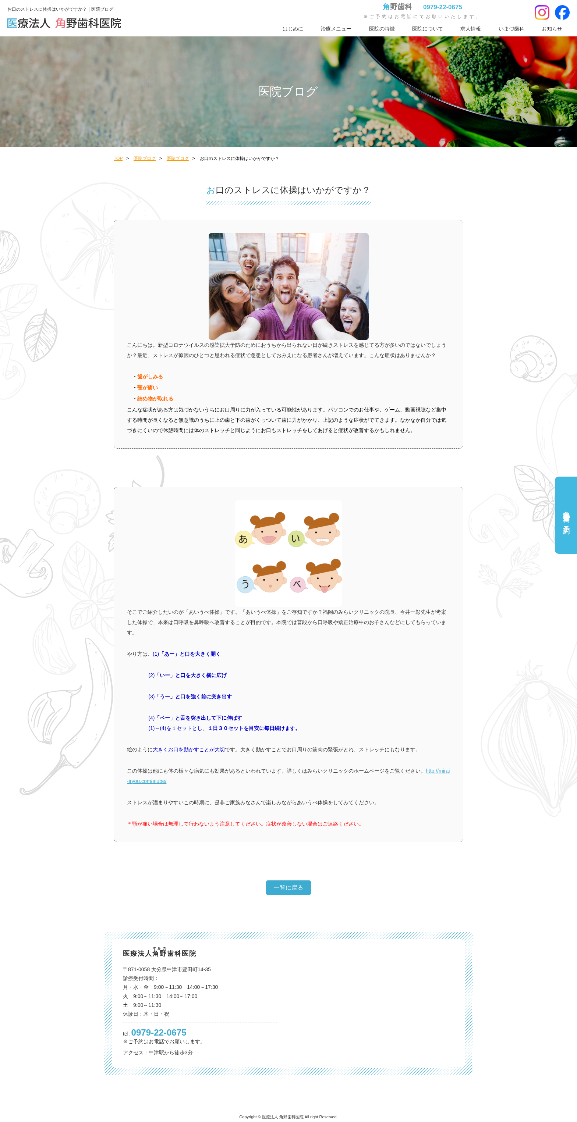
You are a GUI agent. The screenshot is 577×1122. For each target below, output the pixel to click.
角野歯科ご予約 (566, 515)
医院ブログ (145, 158)
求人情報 (470, 29)
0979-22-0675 (442, 7)
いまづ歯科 (511, 29)
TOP (118, 158)
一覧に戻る (288, 887)
